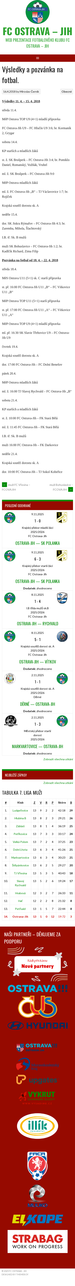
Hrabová (20, 893)
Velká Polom (20, 841)
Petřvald (20, 908)
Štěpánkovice (20, 865)
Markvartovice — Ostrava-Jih (37, 746)
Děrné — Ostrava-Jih (37, 704)
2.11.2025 (37, 675)
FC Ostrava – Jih (37, 31)
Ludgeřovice (20, 810)
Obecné (67, 91)
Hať (20, 901)
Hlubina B (20, 818)
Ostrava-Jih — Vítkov (37, 662)
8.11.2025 (37, 594)
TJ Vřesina (20, 873)
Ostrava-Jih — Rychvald (37, 624)
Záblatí (20, 826)
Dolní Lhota (20, 849)
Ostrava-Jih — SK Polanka (37, 543)
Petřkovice (20, 834)
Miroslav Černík (29, 91)
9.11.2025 (37, 514)
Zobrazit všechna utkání (58, 759)
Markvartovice (20, 857)
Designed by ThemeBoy (15, 1274)
